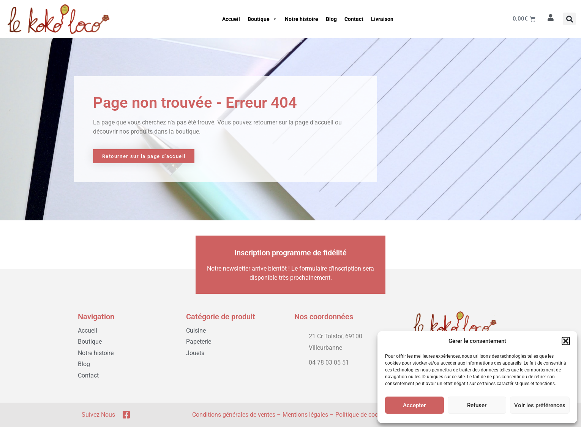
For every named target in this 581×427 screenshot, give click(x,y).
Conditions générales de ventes (233, 414)
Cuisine (196, 330)
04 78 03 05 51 (329, 362)
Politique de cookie (360, 414)
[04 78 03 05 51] (298, 361)
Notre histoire (301, 19)
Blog (331, 19)
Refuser (476, 405)
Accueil (231, 19)
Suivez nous (98, 414)
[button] (566, 341)
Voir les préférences (539, 405)
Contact (353, 19)
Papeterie (198, 341)
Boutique (262, 19)
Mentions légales (305, 414)
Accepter (414, 405)
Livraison (382, 19)
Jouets (195, 353)
